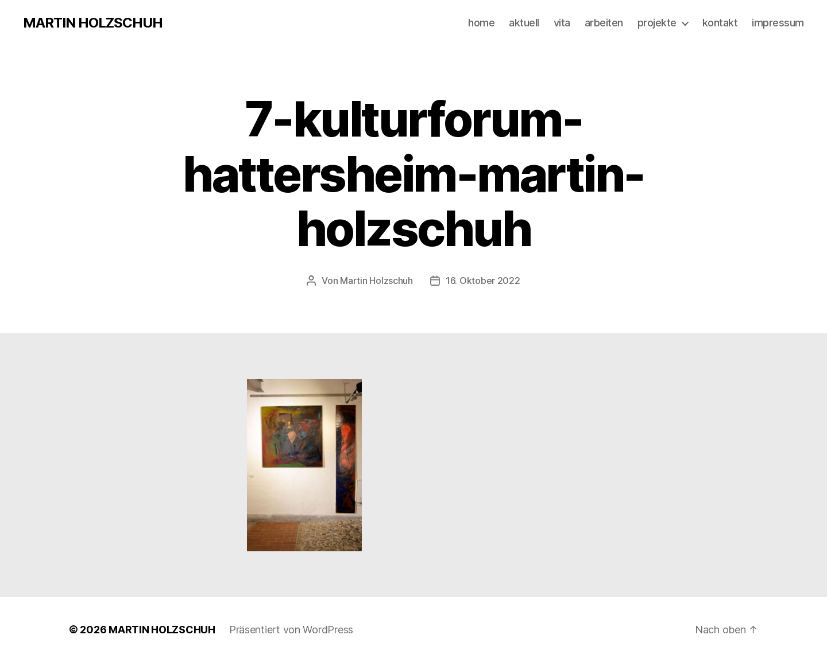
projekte (657, 23)
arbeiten (604, 23)
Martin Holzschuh (376, 280)
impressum (778, 23)
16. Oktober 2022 (483, 280)
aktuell (524, 23)
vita (562, 23)
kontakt (720, 23)
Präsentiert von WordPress (291, 630)
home (481, 23)
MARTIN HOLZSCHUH (93, 23)
